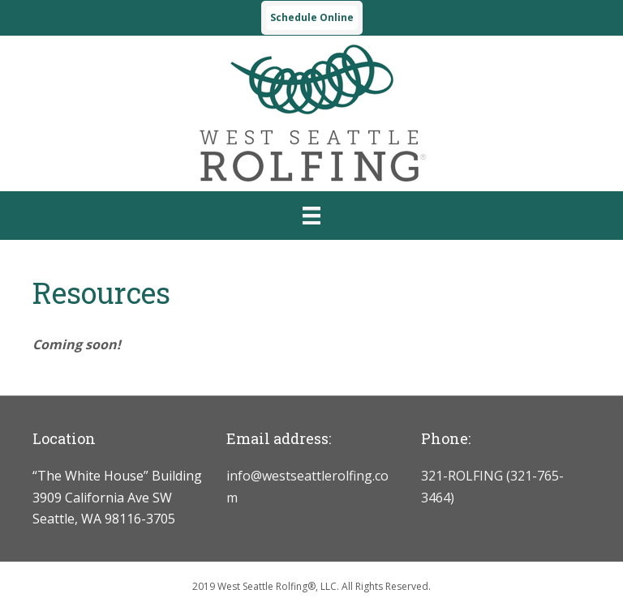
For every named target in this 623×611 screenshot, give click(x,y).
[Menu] (311, 215)
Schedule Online (312, 17)
